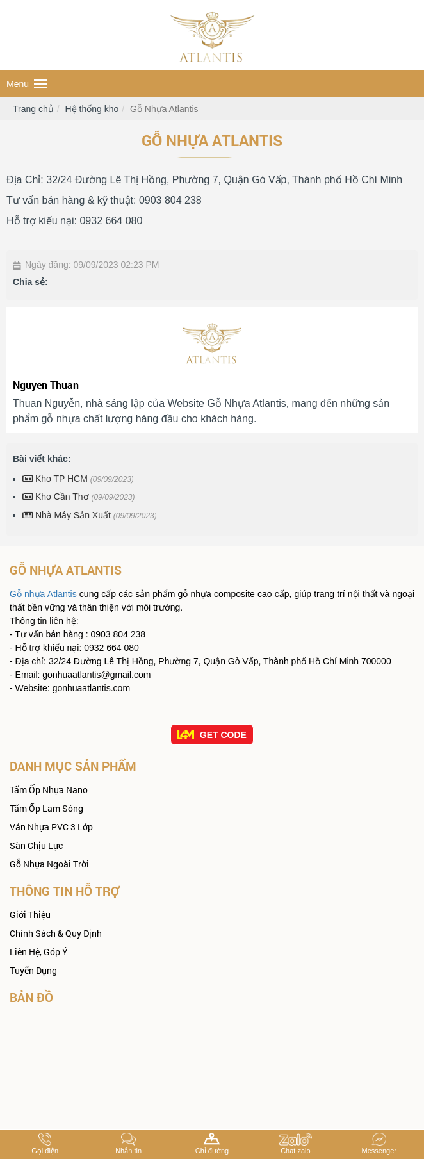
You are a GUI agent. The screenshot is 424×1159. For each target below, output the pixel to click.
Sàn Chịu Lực (36, 845)
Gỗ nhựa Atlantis (43, 594)
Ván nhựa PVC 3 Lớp (51, 827)
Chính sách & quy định (56, 933)
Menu (26, 84)
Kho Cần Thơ (78, 496)
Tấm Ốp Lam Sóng (46, 808)
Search (410, 84)
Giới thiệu (30, 914)
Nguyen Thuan (46, 384)
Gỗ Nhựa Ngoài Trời (49, 864)
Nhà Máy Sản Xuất (89, 515)
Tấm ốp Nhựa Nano (49, 790)
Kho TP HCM (78, 478)
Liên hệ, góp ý (39, 952)
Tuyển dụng (33, 970)
